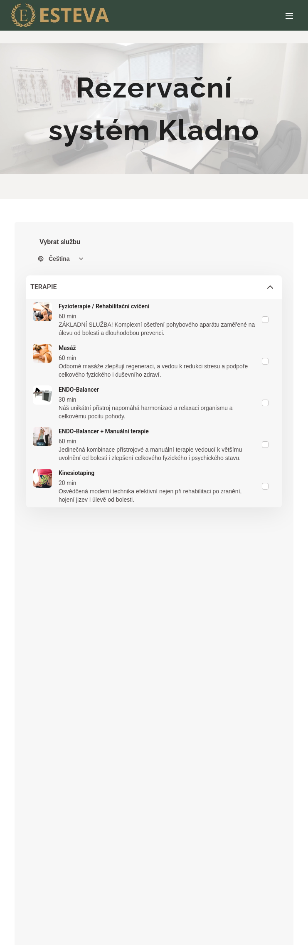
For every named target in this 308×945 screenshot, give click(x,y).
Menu (289, 15)
